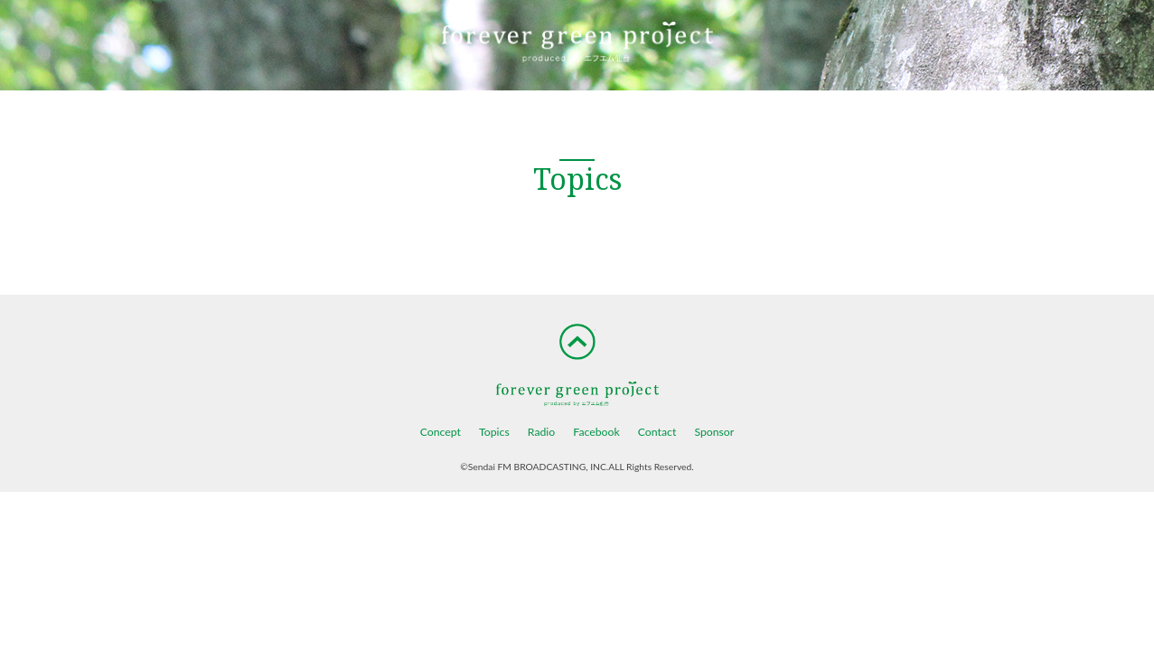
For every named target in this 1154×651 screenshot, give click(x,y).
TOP (577, 342)
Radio (541, 432)
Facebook (596, 432)
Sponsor (714, 432)
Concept (440, 432)
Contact (657, 432)
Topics (494, 432)
